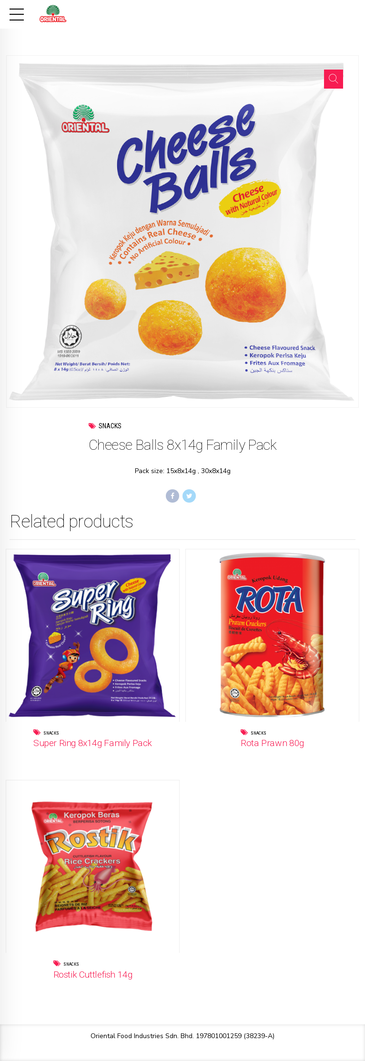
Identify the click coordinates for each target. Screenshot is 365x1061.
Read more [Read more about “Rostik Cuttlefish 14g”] (112, 988)
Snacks (110, 426)
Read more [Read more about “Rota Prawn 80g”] (292, 757)
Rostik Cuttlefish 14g (92, 974)
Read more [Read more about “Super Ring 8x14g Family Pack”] (112, 757)
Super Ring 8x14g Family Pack (92, 743)
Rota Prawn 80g (272, 743)
